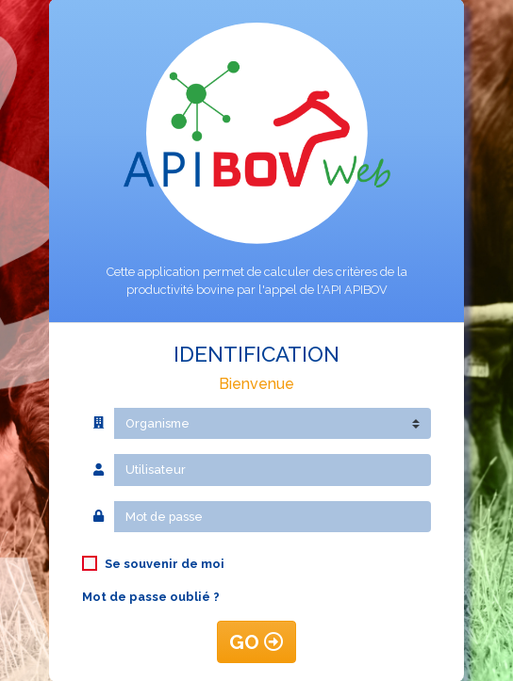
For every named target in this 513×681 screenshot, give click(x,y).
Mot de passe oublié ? (151, 597)
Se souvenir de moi (164, 564)
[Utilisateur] (272, 469)
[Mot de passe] (272, 516)
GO (256, 642)
